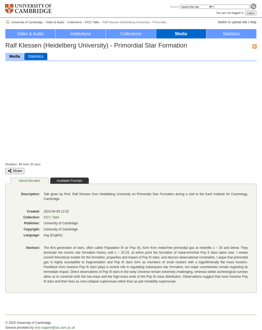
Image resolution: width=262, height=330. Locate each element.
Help (253, 22)
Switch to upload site (232, 22)
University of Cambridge (27, 22)
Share (14, 171)
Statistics (231, 34)
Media (181, 34)
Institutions (80, 34)
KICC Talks (92, 22)
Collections (74, 22)
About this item (29, 181)
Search (174, 6)
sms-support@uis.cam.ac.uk (54, 327)
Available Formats (69, 181)
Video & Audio (55, 22)
